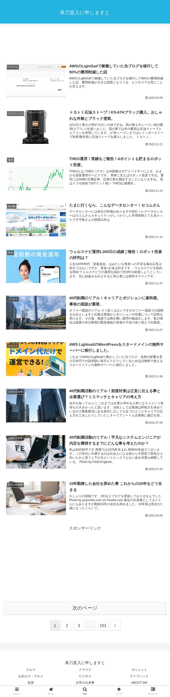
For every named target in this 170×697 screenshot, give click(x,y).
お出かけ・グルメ (30, 676)
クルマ (30, 669)
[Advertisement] (85, 43)
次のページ (85, 608)
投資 (31, 683)
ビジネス (85, 676)
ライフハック (139, 676)
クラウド (85, 669)
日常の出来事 (85, 683)
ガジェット (139, 669)
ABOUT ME (139, 683)
